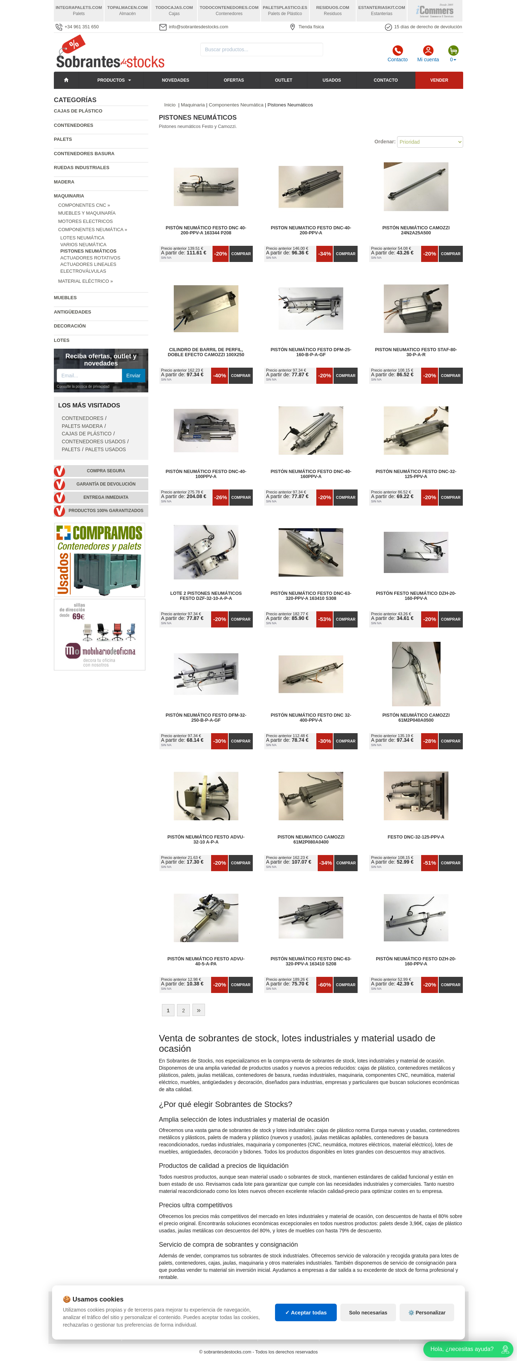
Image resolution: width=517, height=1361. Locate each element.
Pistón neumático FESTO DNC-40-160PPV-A (311, 474)
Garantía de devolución (106, 484)
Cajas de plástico (78, 111)
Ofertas (234, 80)
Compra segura (106, 470)
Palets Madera (82, 426)
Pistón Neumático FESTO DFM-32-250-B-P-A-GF (206, 718)
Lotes (61, 340)
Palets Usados (105, 449)
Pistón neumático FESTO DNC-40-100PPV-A (206, 474)
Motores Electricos (85, 221)
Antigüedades (72, 312)
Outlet (283, 80)
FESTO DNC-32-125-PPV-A (416, 837)
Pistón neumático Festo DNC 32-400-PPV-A (311, 718)
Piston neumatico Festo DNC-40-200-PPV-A (311, 230)
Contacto (397, 53)
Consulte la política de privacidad (83, 386)
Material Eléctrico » (85, 281)
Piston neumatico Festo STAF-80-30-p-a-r (416, 352)
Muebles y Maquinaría (87, 213)
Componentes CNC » (84, 205)
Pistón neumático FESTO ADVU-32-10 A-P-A (205, 840)
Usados (332, 80)
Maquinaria (69, 196)
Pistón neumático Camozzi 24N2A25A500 (416, 230)
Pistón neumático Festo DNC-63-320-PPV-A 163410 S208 (311, 961)
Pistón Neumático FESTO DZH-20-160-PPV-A (416, 961)
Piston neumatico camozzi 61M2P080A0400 (311, 840)
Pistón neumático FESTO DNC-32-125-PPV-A (416, 474)
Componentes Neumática (236, 105)
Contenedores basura (84, 153)
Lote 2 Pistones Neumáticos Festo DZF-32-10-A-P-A (206, 596)
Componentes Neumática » (92, 229)
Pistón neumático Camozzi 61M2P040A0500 (416, 718)
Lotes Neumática (82, 237)
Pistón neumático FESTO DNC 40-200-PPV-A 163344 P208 (206, 230)
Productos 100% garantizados (106, 510)
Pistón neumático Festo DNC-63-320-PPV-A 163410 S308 (311, 596)
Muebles (65, 297)
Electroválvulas (83, 271)
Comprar (241, 254)
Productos (111, 80)
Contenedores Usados (94, 441)
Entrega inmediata (106, 497)
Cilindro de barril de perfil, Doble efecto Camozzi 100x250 (206, 352)
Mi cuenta (428, 53)
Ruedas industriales (82, 167)
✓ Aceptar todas (306, 1319)
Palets (63, 139)
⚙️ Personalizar (427, 1319)
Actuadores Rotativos (90, 258)
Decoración (70, 326)
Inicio (170, 105)
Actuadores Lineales (88, 264)
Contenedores (73, 125)
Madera (64, 182)
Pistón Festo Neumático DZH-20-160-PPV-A (416, 596)
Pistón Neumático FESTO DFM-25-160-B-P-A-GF (311, 352)
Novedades (175, 80)
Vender (439, 80)
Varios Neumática (83, 244)
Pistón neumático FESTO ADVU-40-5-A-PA (205, 961)
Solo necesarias (368, 1319)
